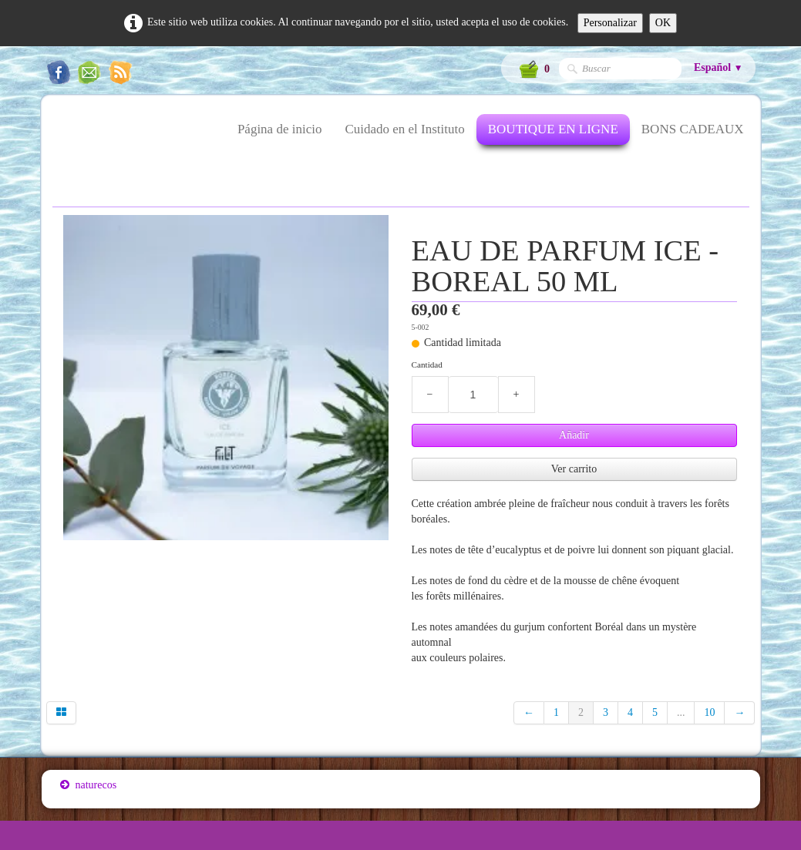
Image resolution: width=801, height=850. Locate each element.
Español (718, 67)
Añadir (574, 435)
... (681, 712)
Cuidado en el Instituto (404, 129)
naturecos (88, 785)
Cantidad (427, 364)
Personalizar (610, 23)
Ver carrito (574, 469)
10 (709, 712)
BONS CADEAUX (692, 129)
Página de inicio (279, 129)
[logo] (59, 138)
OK (663, 23)
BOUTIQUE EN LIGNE (553, 129)
